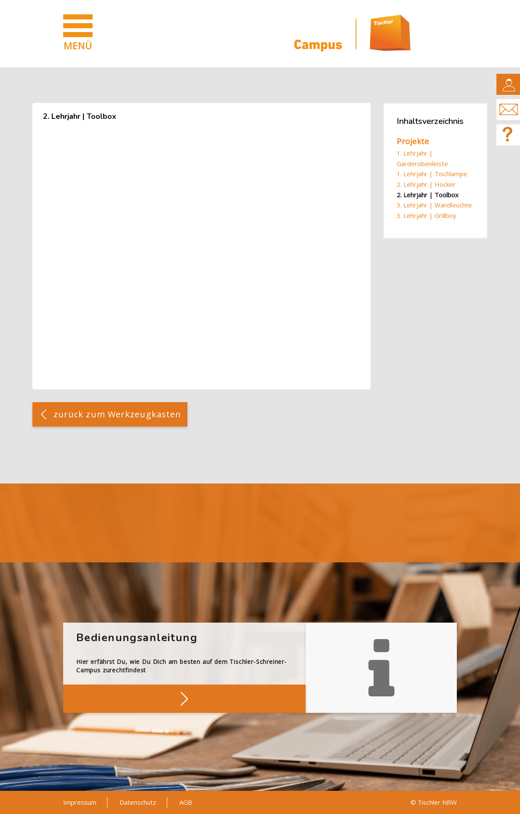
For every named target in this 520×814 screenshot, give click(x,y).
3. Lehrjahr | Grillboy (426, 215)
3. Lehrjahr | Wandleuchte (434, 205)
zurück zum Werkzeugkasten (117, 414)
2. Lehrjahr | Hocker (426, 184)
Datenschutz (138, 802)
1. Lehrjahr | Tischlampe (432, 173)
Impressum (79, 802)
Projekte (413, 141)
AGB (185, 802)
